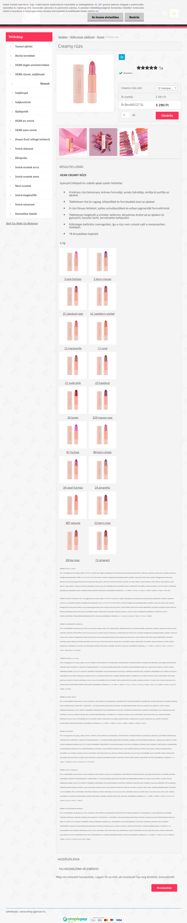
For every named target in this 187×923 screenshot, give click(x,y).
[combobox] (167, 87)
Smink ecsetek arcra (27, 167)
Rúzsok (44, 83)
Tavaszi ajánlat (24, 46)
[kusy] (125, 115)
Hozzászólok (164, 888)
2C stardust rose (73, 313)
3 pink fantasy (73, 279)
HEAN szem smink (26, 130)
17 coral (102, 348)
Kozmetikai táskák (26, 214)
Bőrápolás (21, 158)
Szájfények (21, 93)
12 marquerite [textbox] (166, 88)
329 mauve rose (102, 417)
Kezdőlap (63, 37)
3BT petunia (72, 523)
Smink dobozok (24, 149)
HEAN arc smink (24, 121)
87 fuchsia (72, 452)
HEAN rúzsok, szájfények (30, 74)
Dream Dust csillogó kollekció (32, 139)
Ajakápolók (21, 111)
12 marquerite (73, 348)
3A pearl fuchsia (73, 487)
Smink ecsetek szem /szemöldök (27, 177)
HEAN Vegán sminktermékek (32, 65)
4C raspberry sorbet (102, 313)
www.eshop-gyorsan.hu (32, 911)
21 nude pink (73, 383)
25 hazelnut (102, 383)
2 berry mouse (102, 279)
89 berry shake (102, 452)
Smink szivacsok (25, 204)
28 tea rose (73, 560)
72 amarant (102, 560)
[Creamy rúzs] (85, 56)
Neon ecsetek (23, 186)
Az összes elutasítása (105, 17)
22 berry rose (102, 523)
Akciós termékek (25, 56)
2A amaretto (102, 487)
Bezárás (134, 17)
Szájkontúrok (23, 102)
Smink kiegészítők (26, 195)
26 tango (72, 417)
